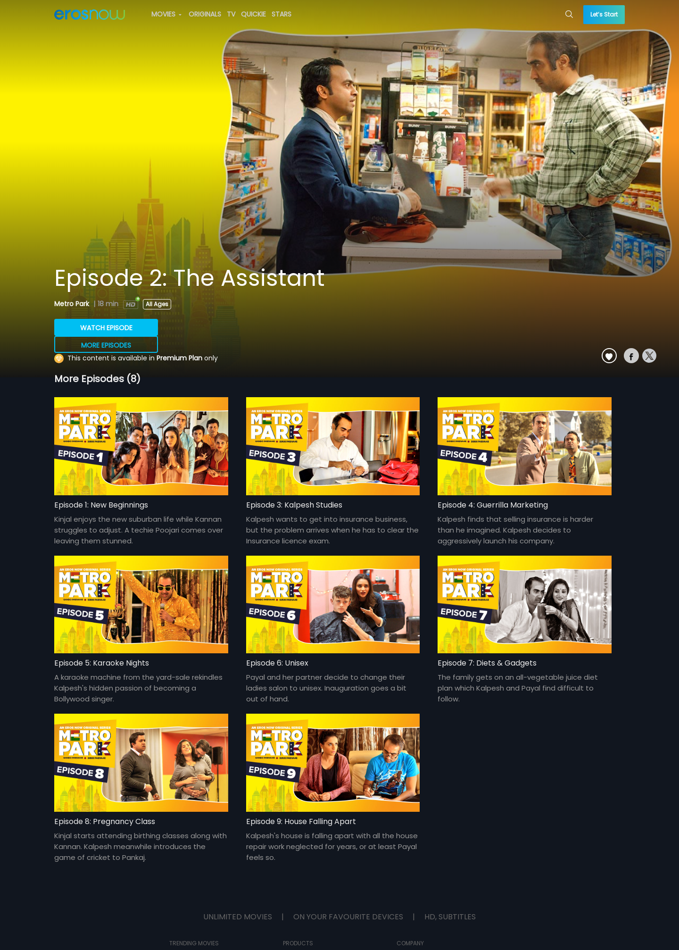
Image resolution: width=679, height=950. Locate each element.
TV (231, 14)
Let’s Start (604, 14)
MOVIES (166, 14)
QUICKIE (253, 14)
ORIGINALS (205, 14)
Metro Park (72, 303)
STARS (281, 14)
